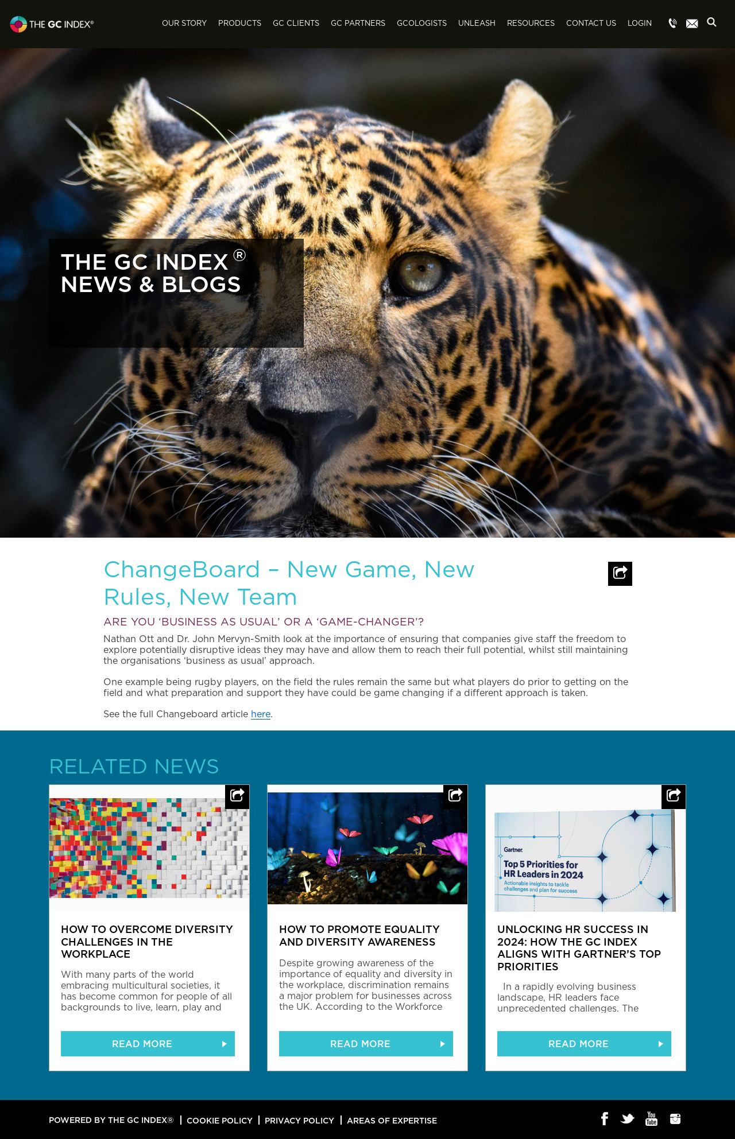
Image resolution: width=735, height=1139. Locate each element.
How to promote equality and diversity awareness (359, 935)
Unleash (477, 24)
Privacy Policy (299, 1120)
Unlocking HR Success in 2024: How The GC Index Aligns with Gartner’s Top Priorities (579, 947)
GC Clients (296, 24)
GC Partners (358, 24)
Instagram (675, 1119)
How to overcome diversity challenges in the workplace (147, 941)
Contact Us (591, 24)
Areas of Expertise (392, 1120)
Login (640, 24)
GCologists (422, 24)
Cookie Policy (220, 1120)
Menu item (673, 24)
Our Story (184, 24)
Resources (531, 24)
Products (239, 24)
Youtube (652, 1119)
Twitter (628, 1119)
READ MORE (142, 1044)
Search (714, 25)
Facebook (605, 1119)
